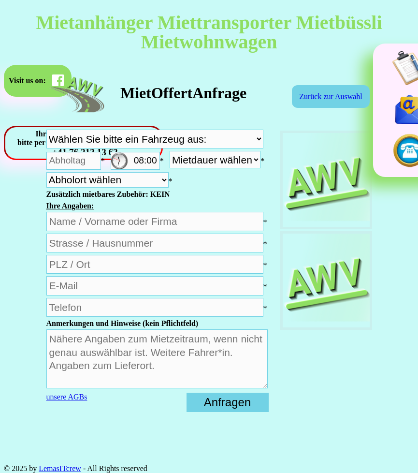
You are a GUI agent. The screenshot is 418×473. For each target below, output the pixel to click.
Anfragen (227, 402)
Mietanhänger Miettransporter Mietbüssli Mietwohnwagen (209, 32)
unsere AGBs (66, 397)
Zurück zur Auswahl (330, 96)
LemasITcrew (60, 468)
